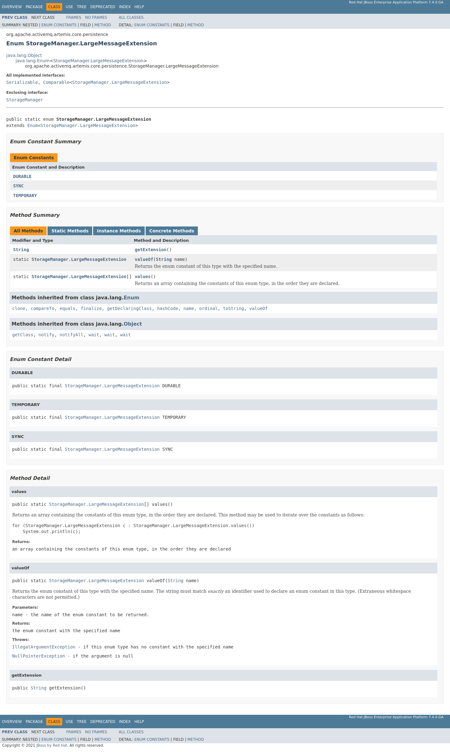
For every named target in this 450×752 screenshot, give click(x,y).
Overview (12, 7)
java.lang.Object (24, 55)
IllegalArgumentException (43, 646)
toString (233, 308)
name (188, 308)
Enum (32, 125)
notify (46, 334)
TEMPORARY (25, 195)
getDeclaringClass (129, 308)
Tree (82, 7)
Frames (74, 17)
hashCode (167, 308)
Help (139, 7)
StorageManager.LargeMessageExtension (98, 60)
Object (133, 324)
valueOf (144, 259)
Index (125, 7)
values (143, 276)
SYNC (18, 185)
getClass (22, 334)
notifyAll (71, 334)
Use (69, 7)
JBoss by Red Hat (51, 745)
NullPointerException (38, 655)
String (21, 249)
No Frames (96, 17)
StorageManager (24, 99)
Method (102, 25)
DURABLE (22, 176)
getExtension (150, 249)
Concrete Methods (171, 230)
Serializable (22, 82)
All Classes (131, 17)
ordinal (208, 308)
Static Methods (69, 230)
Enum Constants (58, 25)
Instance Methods (119, 230)
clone (18, 308)
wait (93, 334)
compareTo (42, 308)
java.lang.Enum (33, 60)
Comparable (56, 82)
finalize (91, 308)
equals (68, 308)
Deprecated (102, 7)
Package (34, 7)
